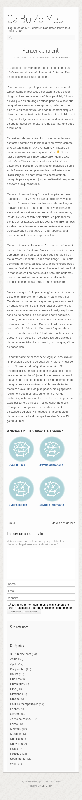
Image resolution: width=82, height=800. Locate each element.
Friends (15, 714)
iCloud (11, 523)
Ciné (13, 694)
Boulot (14, 679)
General (15, 719)
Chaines (15, 684)
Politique (15, 759)
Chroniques (17, 689)
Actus (13, 664)
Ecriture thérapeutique (24, 709)
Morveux (15, 734)
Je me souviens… (21, 724)
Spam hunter (18, 764)
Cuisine (15, 704)
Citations (15, 699)
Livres (14, 729)
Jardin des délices (63, 523)
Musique (15, 739)
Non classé (17, 744)
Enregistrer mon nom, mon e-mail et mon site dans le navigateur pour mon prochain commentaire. (40, 611)
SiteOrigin (47, 791)
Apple (13, 669)
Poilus (14, 754)
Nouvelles (16, 749)
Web (13, 769)
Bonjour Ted (17, 674)
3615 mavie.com (60, 57)
